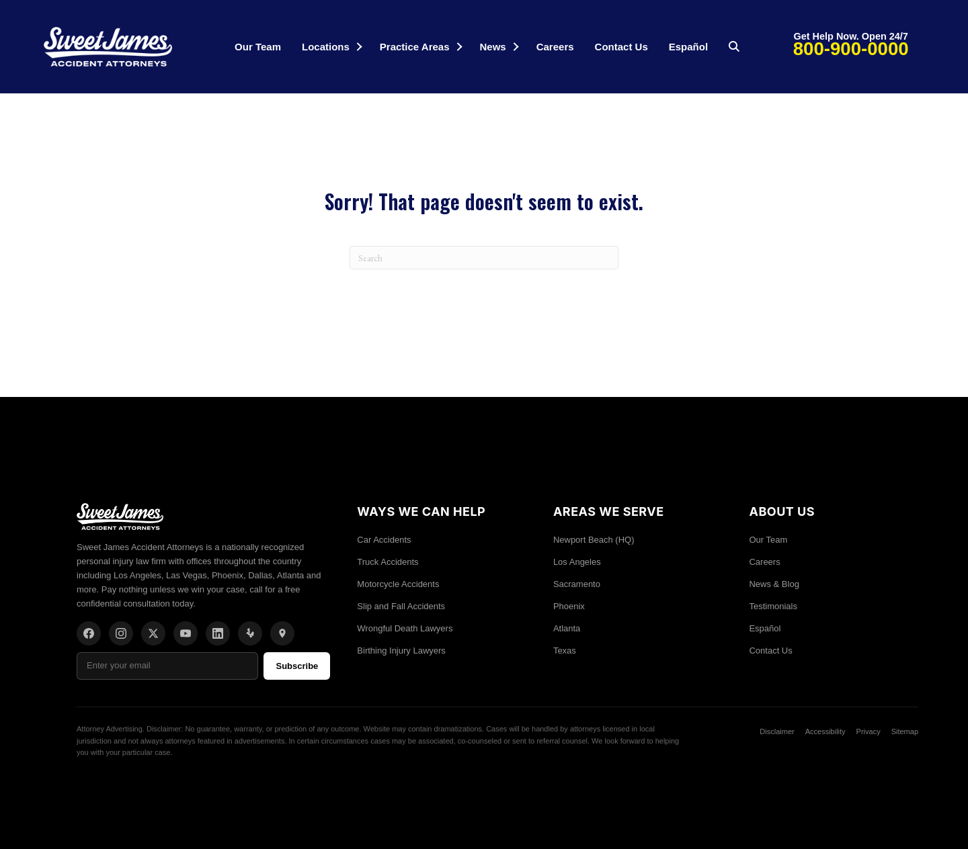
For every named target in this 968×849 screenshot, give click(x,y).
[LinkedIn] (218, 633)
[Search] (484, 257)
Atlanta (566, 628)
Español (688, 46)
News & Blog (774, 584)
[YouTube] (185, 633)
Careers (555, 46)
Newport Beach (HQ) (594, 540)
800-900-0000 (851, 48)
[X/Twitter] (153, 633)
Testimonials (773, 606)
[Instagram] (121, 633)
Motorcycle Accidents (398, 584)
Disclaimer (777, 731)
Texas (564, 650)
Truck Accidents (387, 562)
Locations (326, 46)
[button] (359, 46)
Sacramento (576, 584)
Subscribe (297, 666)
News (493, 46)
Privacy (868, 731)
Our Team (258, 46)
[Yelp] (250, 633)
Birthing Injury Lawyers (401, 650)
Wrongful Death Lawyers (404, 628)
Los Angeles (577, 562)
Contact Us (621, 46)
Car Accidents (384, 540)
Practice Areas (415, 46)
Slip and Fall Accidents (401, 606)
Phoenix (569, 606)
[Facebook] (89, 633)
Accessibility (825, 731)
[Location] (282, 633)
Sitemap (904, 731)
